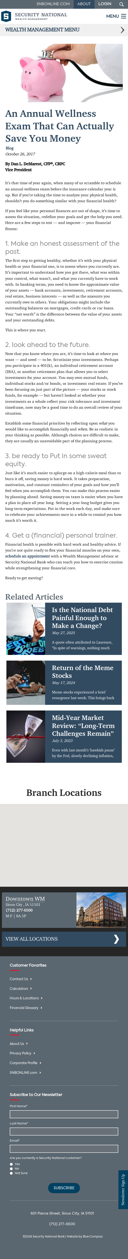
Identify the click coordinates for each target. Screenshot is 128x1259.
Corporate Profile (24, 1063)
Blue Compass (93, 1236)
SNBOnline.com (53, 4)
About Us (17, 1044)
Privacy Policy (20, 1053)
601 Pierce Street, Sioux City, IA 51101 (62, 1213)
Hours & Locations (24, 998)
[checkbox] (64, 1169)
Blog (10, 148)
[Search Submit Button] (121, 4)
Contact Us (19, 979)
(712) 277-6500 (19, 910)
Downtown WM (25, 899)
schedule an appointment (27, 556)
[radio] (64, 1164)
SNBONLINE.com (23, 1073)
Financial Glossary (24, 1008)
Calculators (19, 989)
